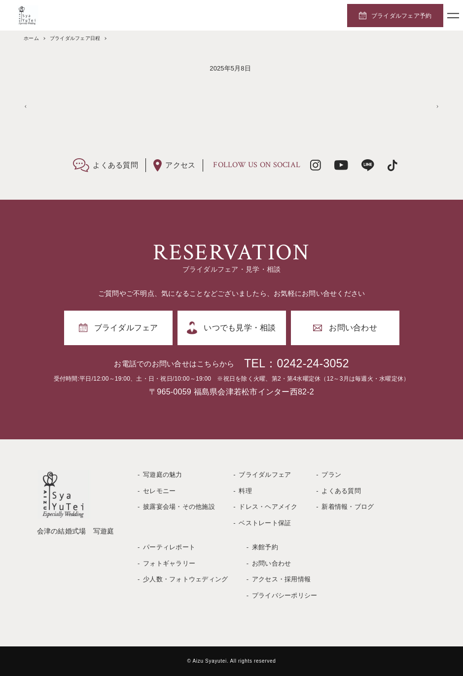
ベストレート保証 (265, 523)
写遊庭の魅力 (162, 474)
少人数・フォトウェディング (185, 579)
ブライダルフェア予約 (401, 15)
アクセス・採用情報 (281, 579)
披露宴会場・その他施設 (179, 506)
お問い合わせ (271, 563)
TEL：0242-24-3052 (296, 363)
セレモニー (159, 491)
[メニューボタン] (453, 15)
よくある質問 (341, 491)
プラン (331, 474)
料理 (245, 491)
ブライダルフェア (265, 474)
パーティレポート (169, 547)
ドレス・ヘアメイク (268, 506)
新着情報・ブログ (347, 506)
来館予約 (265, 547)
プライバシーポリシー (285, 595)
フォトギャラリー (169, 563)
